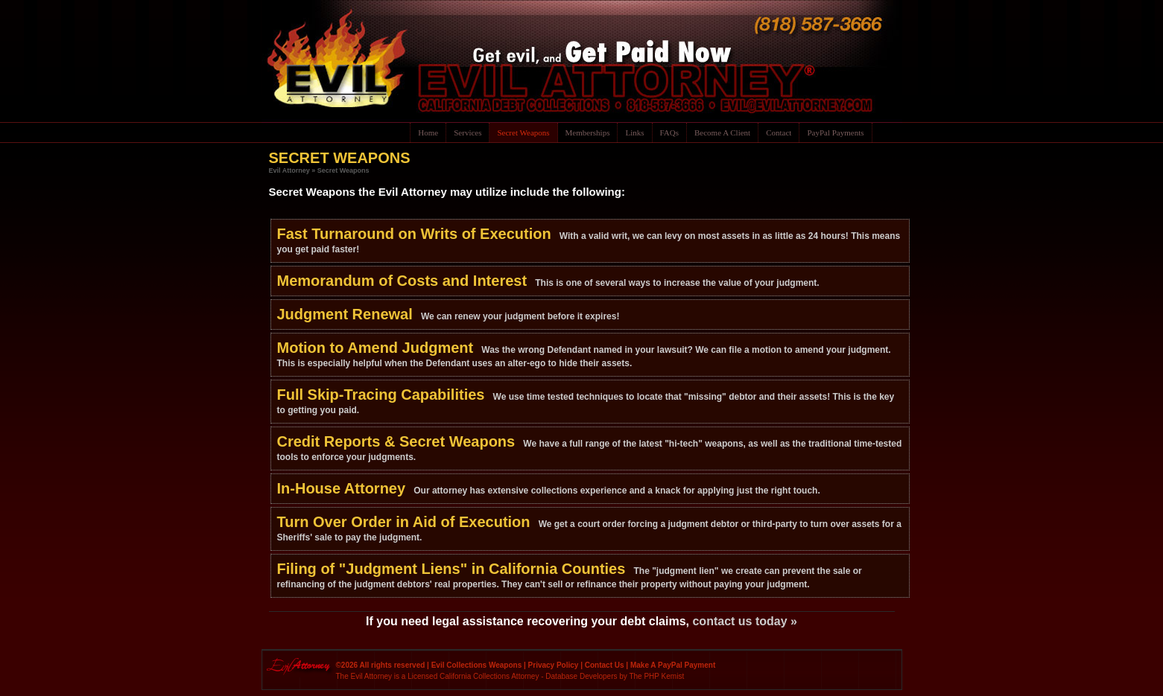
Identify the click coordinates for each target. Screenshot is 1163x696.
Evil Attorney (289, 170)
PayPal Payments (835, 132)
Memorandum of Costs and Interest (402, 280)
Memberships (587, 132)
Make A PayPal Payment (672, 665)
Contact (778, 132)
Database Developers (581, 676)
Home (428, 132)
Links (634, 132)
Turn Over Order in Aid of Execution (403, 522)
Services (467, 132)
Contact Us (604, 665)
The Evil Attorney (364, 676)
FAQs (669, 132)
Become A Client (722, 132)
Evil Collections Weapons (476, 665)
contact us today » (744, 621)
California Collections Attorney (489, 676)
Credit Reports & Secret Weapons (396, 441)
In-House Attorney (341, 488)
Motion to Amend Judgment (375, 347)
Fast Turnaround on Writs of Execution (414, 234)
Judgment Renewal (345, 314)
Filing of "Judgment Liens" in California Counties (451, 569)
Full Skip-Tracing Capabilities (381, 394)
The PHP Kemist (656, 676)
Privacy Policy (553, 665)
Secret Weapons (523, 132)
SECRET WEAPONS (340, 158)
